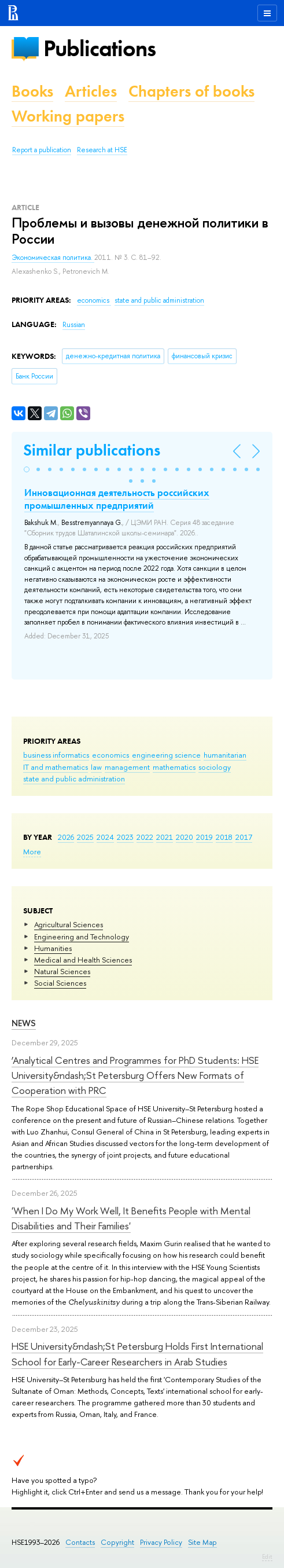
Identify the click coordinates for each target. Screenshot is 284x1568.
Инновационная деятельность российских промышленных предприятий (116, 499)
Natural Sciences (62, 971)
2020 (184, 837)
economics (110, 755)
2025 (85, 837)
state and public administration (74, 778)
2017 (243, 837)
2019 (204, 837)
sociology (214, 767)
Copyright (117, 1542)
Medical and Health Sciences (83, 959)
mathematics (174, 767)
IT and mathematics (55, 767)
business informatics (56, 755)
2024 (105, 837)
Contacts (80, 1542)
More (32, 851)
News (24, 1023)
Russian (73, 324)
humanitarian (225, 755)
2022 (145, 837)
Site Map (202, 1542)
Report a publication (41, 150)
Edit (267, 1556)
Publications (99, 48)
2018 (224, 837)
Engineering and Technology (81, 936)
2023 (125, 837)
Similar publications (91, 450)
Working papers (68, 116)
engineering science (166, 755)
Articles (91, 91)
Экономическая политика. (53, 257)
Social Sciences (60, 983)
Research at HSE (102, 150)
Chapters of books (191, 91)
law (96, 767)
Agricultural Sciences (68, 924)
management (127, 767)
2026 (66, 837)
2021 (164, 837)
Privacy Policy (161, 1542)
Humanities (53, 948)
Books (32, 91)
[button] (26, 469)
